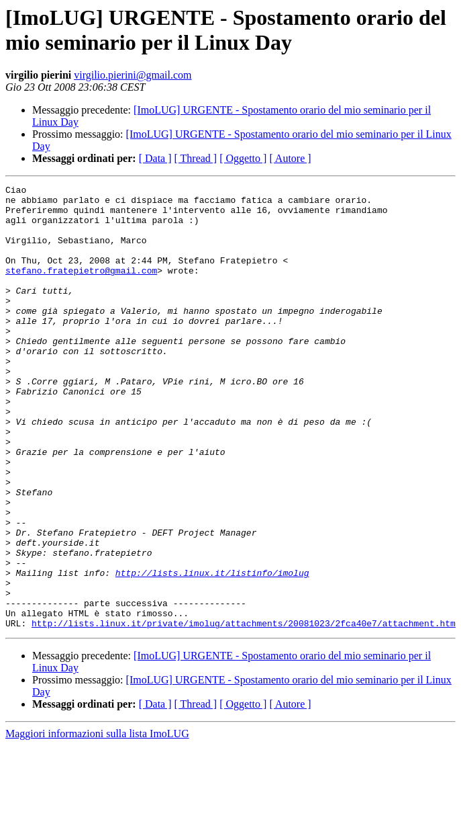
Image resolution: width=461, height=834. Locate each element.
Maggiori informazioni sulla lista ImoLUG (97, 822)
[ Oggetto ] (242, 158)
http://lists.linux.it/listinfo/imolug (212, 651)
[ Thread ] (195, 158)
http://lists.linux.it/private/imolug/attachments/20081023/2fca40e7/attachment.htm (244, 712)
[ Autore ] (290, 158)
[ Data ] (155, 158)
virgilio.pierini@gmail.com (132, 75)
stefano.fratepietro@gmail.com (81, 288)
